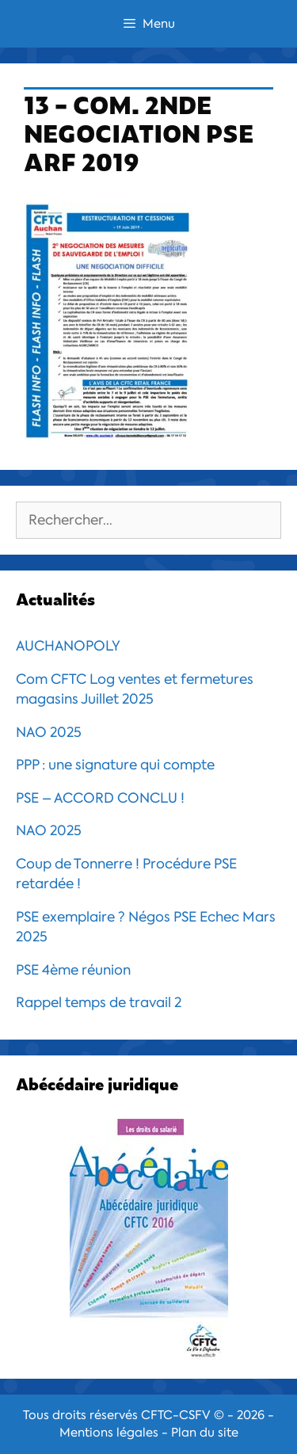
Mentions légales (108, 1433)
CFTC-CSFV (176, 1415)
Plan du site (204, 1433)
